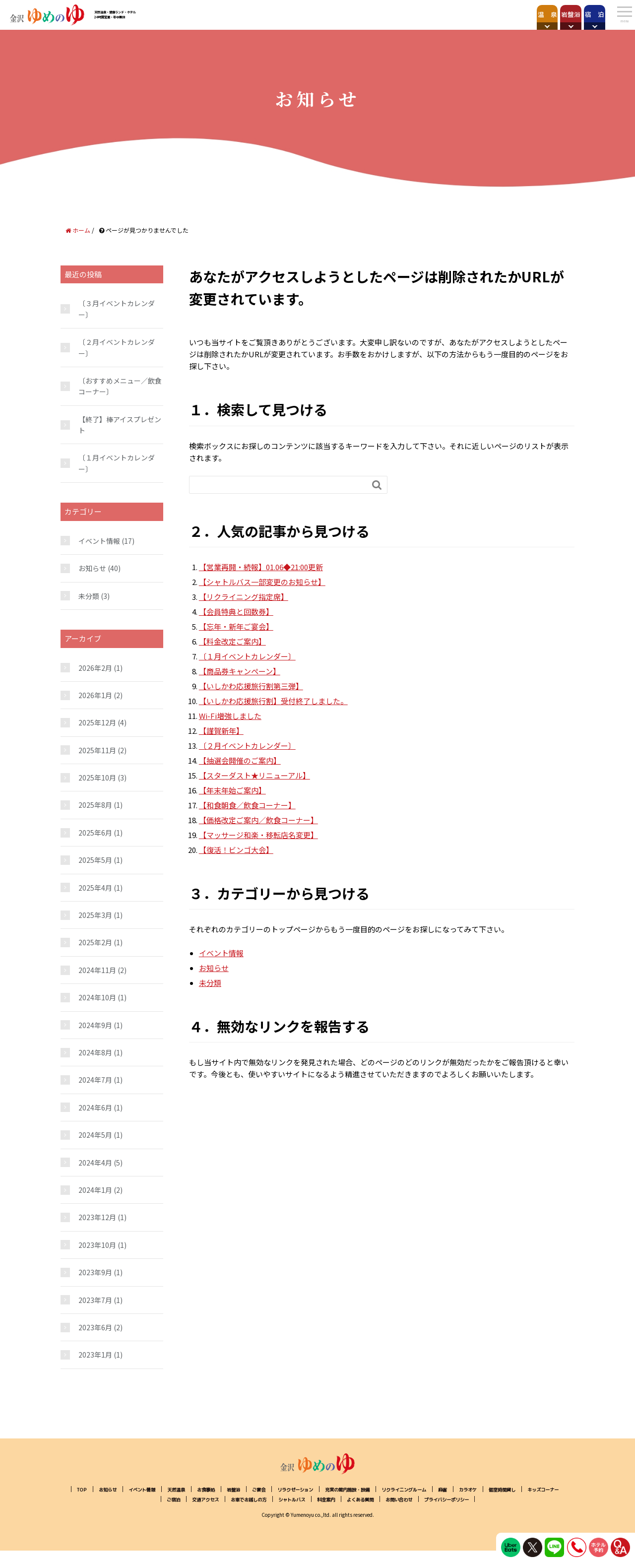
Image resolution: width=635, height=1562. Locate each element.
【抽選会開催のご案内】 (240, 760)
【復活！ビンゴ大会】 (236, 850)
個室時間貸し (151, 1500)
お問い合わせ (520, 1500)
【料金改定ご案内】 (232, 641)
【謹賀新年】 (221, 730)
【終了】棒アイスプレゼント (119, 424)
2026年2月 (95, 668)
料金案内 (431, 1500)
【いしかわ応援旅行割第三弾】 (251, 686)
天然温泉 (211, 1489)
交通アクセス (282, 1500)
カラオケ (109, 1500)
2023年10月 (97, 1245)
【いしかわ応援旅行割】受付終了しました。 (273, 701)
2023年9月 (95, 1272)
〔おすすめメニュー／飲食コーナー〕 (120, 386)
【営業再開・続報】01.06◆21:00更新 (261, 567)
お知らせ (214, 968)
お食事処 (246, 1489)
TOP (97, 1489)
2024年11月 (97, 970)
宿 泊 (573, 13)
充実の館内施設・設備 (419, 1489)
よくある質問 (472, 1500)
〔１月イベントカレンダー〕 (247, 656)
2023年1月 (95, 1355)
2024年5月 (95, 1135)
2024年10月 (97, 997)
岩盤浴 (507, 13)
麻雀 (538, 1489)
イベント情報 (221, 953)
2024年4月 (95, 1163)
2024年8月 (95, 1052)
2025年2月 (95, 942)
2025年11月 (97, 750)
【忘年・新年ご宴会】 (236, 626)
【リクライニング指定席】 (243, 596)
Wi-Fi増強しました (230, 716)
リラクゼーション (354, 1489)
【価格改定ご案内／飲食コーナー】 (258, 820)
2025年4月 (95, 888)
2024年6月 (95, 1107)
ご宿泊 (243, 1500)
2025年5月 (95, 860)
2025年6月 (95, 833)
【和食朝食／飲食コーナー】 (247, 805)
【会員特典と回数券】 (236, 611)
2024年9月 (95, 1025)
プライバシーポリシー (317, 1510)
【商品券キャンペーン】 (239, 671)
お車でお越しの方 (335, 1500)
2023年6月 (95, 1327)
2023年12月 (97, 1217)
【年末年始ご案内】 (232, 790)
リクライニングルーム (490, 1489)
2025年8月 (95, 805)
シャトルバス (389, 1500)
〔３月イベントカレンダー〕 (116, 308)
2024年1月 (95, 1190)
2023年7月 (95, 1300)
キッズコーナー (201, 1500)
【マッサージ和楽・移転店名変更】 (258, 835)
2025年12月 (97, 722)
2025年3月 (95, 915)
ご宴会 (309, 1489)
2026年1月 (95, 695)
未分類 (210, 982)
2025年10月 (97, 777)
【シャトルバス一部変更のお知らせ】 (262, 582)
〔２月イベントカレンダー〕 (247, 745)
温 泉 (441, 13)
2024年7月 (95, 1080)
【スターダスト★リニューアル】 (254, 775)
